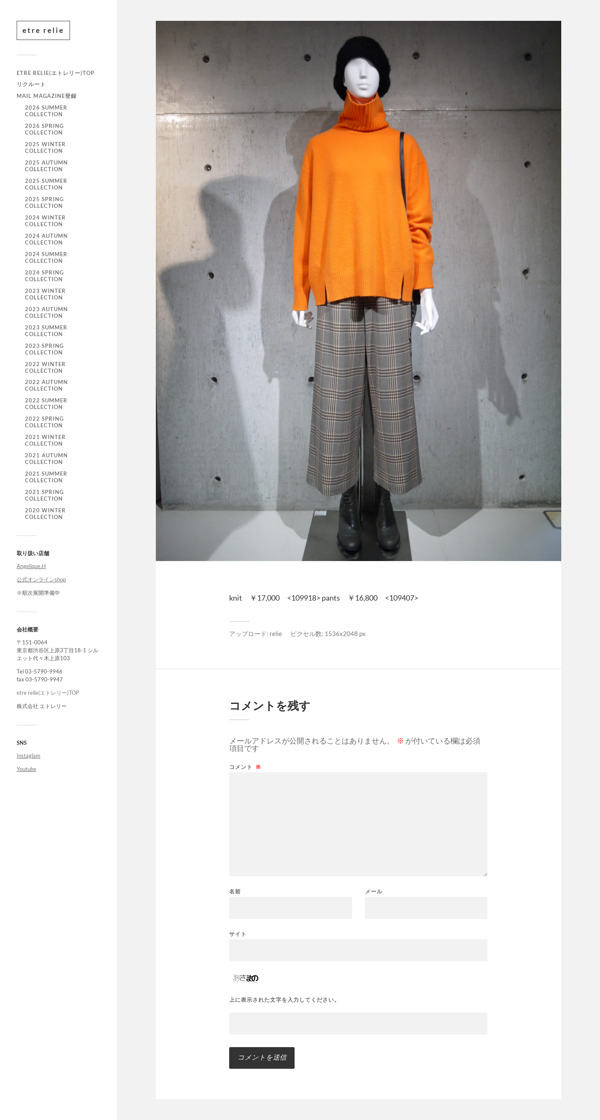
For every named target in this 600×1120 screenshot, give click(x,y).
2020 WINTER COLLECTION (45, 513)
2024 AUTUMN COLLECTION (46, 239)
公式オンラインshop (41, 579)
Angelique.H (31, 566)
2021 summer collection (46, 477)
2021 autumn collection (46, 458)
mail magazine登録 (47, 95)
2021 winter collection (45, 440)
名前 (235, 891)
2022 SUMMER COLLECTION (46, 403)
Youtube (26, 769)
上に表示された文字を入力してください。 (284, 1000)
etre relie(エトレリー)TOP (56, 73)
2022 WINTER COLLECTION (45, 367)
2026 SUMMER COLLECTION (46, 110)
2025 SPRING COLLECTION (44, 202)
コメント (245, 767)
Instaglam (28, 755)
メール (373, 891)
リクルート (31, 84)
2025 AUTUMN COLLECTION (46, 165)
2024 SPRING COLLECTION (44, 275)
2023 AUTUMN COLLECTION (46, 312)
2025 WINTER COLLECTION (45, 147)
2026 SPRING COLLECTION (44, 129)
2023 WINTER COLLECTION (45, 294)
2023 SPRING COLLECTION (44, 349)
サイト (238, 933)
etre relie (43, 30)
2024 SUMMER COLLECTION (46, 257)
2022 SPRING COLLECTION (44, 422)
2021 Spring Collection (44, 495)
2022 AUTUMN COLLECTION (46, 385)
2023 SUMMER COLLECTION (46, 330)
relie (276, 633)
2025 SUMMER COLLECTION (46, 184)
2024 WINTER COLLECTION (45, 220)
